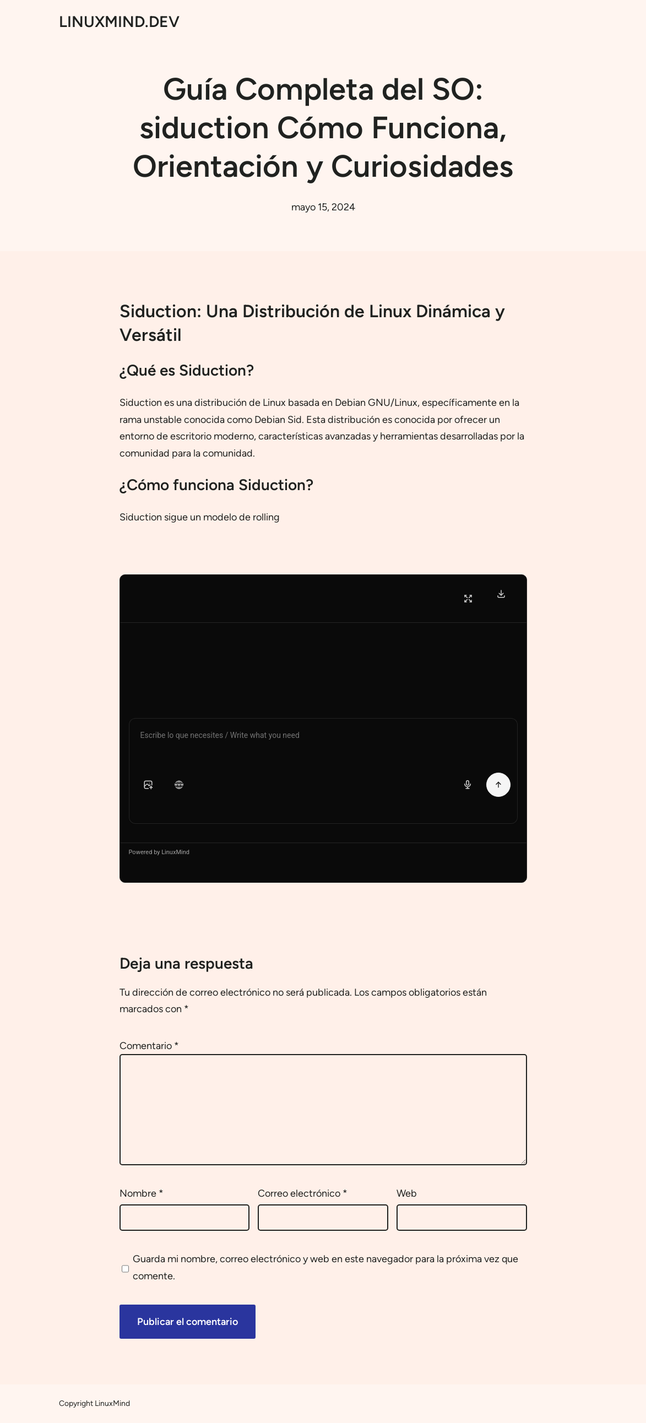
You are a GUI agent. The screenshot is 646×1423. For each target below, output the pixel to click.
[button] (148, 785)
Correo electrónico (303, 1193)
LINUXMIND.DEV (119, 21)
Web (407, 1193)
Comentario (149, 1046)
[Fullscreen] (468, 598)
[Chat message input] (323, 737)
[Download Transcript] (501, 594)
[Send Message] (498, 785)
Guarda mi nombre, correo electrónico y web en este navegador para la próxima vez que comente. (325, 1267)
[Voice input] (467, 785)
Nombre (142, 1193)
